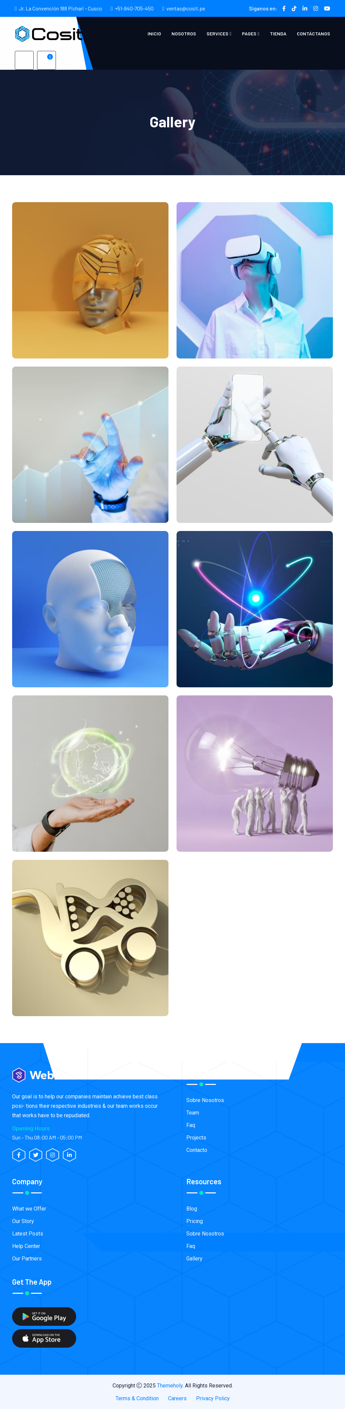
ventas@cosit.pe (185, 8)
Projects (196, 1137)
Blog (191, 1209)
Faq (190, 1125)
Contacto (196, 1150)
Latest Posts (27, 1233)
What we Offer (29, 1209)
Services (217, 33)
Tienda (278, 33)
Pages (249, 33)
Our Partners (27, 1258)
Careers (177, 1398)
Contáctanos (313, 33)
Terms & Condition (137, 1398)
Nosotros (183, 33)
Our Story (23, 1221)
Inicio (154, 33)
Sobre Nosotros (205, 1100)
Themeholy (170, 1385)
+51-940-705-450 (134, 8)
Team (192, 1112)
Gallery (194, 1258)
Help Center (26, 1246)
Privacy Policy (213, 1398)
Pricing (194, 1221)
